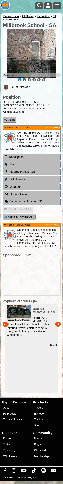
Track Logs (9, 450)
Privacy (18, 419)
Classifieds (40, 450)
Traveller (39, 407)
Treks (6, 444)
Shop (37, 425)
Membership (41, 456)
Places (7, 438)
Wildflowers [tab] (15, 179)
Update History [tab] (17, 194)
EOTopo (39, 413)
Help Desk (9, 413)
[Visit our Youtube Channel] (24, 471)
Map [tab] (10, 164)
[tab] (32, 157)
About (6, 407)
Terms (6, 419)
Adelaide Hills (11, 19)
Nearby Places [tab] (20, 171)
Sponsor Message (53, 127)
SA (54, 16)
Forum (38, 438)
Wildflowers (10, 456)
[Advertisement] (33, 276)
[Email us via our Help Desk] (53, 471)
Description (16, 157)
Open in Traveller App (19, 216)
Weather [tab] (13, 186)
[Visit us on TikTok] (34, 471)
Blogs (37, 444)
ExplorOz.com (14, 402)
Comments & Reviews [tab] (23, 201)
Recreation (43, 16)
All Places (28, 16)
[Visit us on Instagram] (14, 471)
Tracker (38, 419)
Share (9, 119)
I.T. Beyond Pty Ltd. (25, 477)
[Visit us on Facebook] (5, 471)
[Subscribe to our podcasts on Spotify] (43, 471)
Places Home (11, 16)
